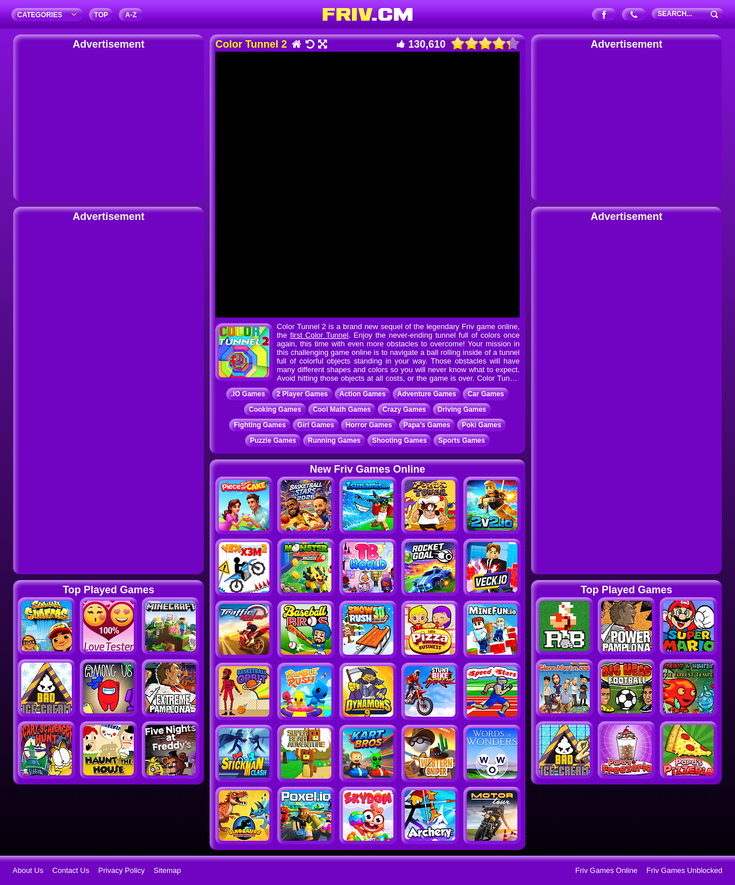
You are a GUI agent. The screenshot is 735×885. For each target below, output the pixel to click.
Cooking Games (275, 409)
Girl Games (315, 425)
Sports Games (461, 440)
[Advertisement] (108, 123)
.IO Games (248, 394)
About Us (28, 870)
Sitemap (167, 870)
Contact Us (70, 870)
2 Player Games (302, 394)
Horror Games (369, 425)
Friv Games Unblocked (684, 870)
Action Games (362, 394)
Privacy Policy (121, 870)
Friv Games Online (606, 870)
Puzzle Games (273, 440)
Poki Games (481, 425)
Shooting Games (399, 440)
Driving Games (462, 409)
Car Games (485, 394)
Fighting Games (260, 425)
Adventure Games (427, 394)
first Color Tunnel (319, 335)
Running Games (334, 440)
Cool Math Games (342, 409)
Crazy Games (404, 409)
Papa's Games (427, 425)
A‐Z (131, 15)
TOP (101, 15)
